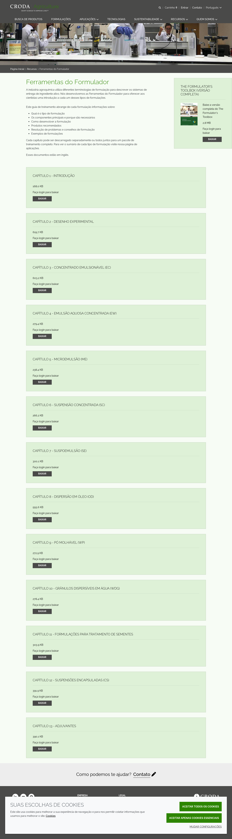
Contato (141, 774)
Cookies (51, 815)
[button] (28, 19)
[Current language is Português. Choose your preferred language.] (214, 8)
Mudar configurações (206, 826)
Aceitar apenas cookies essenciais (194, 818)
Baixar (212, 139)
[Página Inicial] (34, 7)
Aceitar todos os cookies (200, 806)
